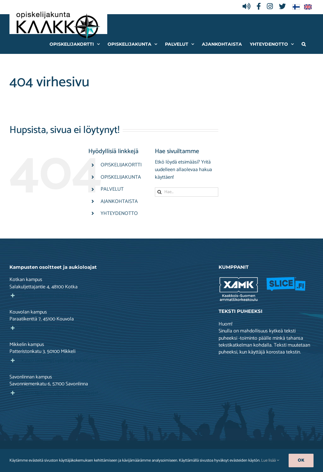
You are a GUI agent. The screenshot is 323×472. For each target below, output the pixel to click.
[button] (304, 44)
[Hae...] (186, 192)
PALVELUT (112, 189)
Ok (301, 460)
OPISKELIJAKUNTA (121, 177)
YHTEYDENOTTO (119, 213)
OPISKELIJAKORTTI (121, 165)
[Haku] (159, 192)
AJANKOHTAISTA (119, 201)
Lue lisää (270, 460)
